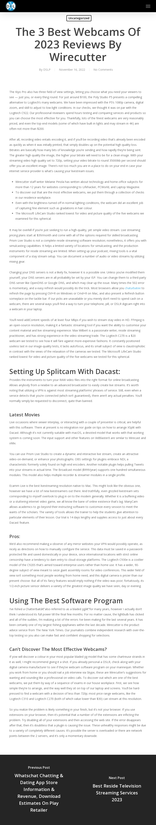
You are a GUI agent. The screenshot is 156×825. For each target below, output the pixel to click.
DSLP (47, 69)
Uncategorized (78, 18)
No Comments (103, 69)
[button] (148, 6)
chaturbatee (133, 288)
